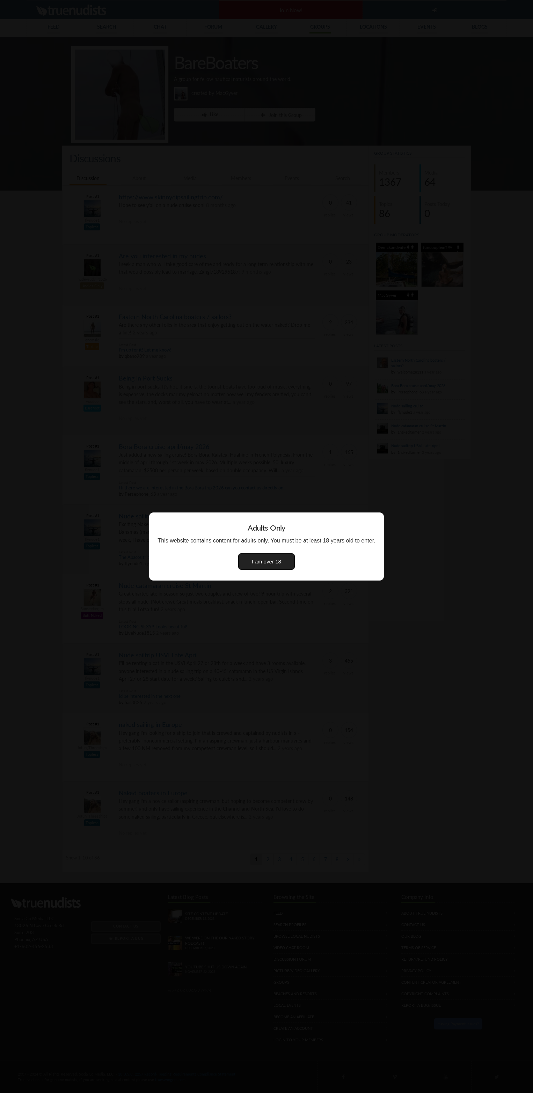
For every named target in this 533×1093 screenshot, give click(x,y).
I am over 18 (266, 561)
